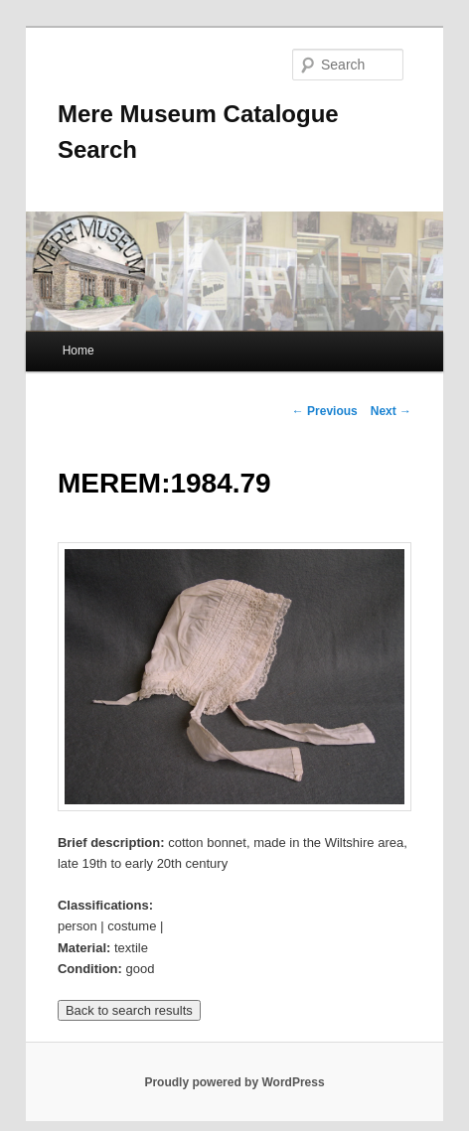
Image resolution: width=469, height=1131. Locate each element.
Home (78, 350)
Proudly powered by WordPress (234, 1082)
